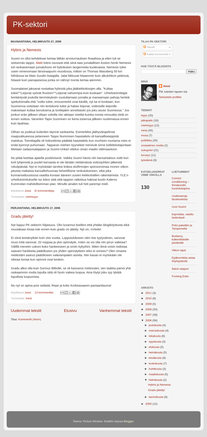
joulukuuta (155, 325)
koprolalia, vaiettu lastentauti (183, 216)
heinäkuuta (156, 352)
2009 (148, 303)
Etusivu (70, 310)
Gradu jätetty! (22, 216)
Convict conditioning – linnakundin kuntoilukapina (181, 183)
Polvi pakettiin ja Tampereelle (182, 227)
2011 (148, 292)
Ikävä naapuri (180, 268)
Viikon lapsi (179, 250)
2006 (148, 320)
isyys (144, 115)
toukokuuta (156, 363)
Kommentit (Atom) (29, 319)
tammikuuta (156, 397)
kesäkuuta (155, 357)
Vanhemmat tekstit (115, 310)
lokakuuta (155, 336)
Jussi (166, 86)
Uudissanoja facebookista (180, 197)
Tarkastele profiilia (170, 97)
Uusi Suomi (179, 206)
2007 (148, 314)
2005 (148, 403)
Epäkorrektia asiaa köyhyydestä (183, 259)
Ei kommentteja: (45, 190)
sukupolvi (147, 150)
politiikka (146, 140)
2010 (148, 298)
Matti (39, 63)
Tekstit (149, 47)
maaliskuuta (157, 374)
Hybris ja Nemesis (26, 50)
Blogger (128, 421)
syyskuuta (155, 341)
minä (29, 298)
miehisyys (32, 196)
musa (144, 135)
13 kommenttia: (45, 292)
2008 (148, 309)
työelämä (147, 160)
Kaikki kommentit (155, 54)
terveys (145, 155)
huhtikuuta (156, 368)
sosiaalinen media (152, 145)
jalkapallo (147, 120)
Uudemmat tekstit (26, 310)
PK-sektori (30, 24)
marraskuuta (157, 330)
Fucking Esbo (180, 276)
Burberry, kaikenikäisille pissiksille (180, 239)
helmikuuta (156, 379)
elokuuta (154, 347)
